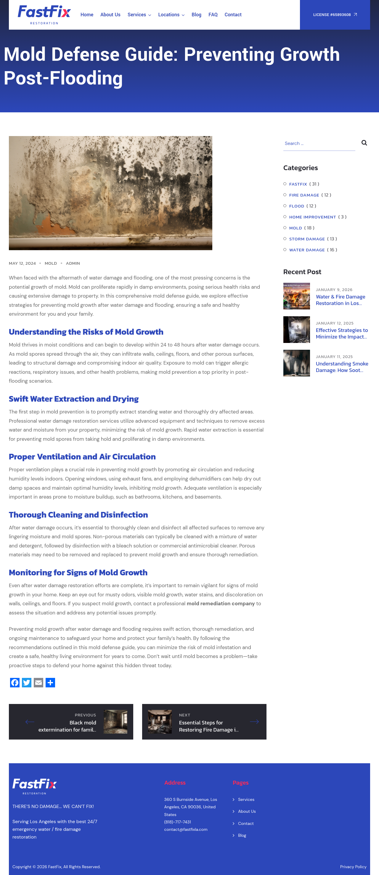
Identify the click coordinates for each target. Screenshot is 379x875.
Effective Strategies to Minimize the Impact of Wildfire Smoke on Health (342, 333)
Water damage (307, 249)
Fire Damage (304, 194)
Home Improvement (312, 216)
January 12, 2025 (335, 323)
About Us (110, 14)
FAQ (213, 14)
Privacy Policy (353, 866)
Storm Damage (307, 238)
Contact (233, 14)
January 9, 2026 (334, 290)
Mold (51, 263)
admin (73, 263)
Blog (196, 14)
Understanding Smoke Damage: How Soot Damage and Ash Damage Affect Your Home (342, 366)
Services (137, 14)
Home (87, 14)
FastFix (298, 184)
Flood (296, 205)
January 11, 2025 (334, 357)
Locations (168, 14)
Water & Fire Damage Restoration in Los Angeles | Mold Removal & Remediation (340, 299)
